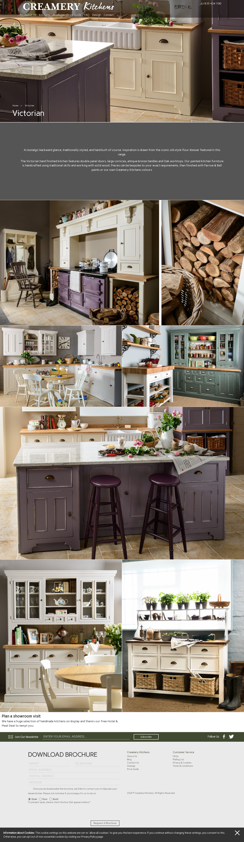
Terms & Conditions (183, 766)
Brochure (58, 15)
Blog (129, 759)
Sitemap (131, 766)
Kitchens (44, 15)
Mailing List (178, 759)
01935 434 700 (211, 3)
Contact (109, 15)
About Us (30, 15)
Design (96, 15)
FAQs (176, 756)
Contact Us (133, 762)
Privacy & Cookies (182, 762)
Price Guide (74, 15)
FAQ (86, 15)
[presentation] (53, 812)
